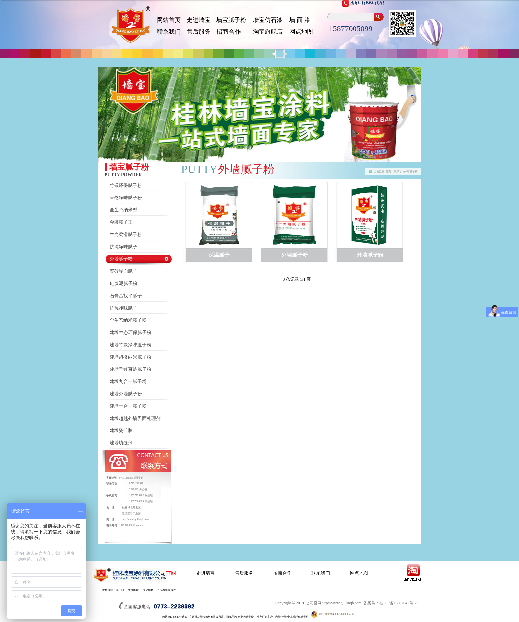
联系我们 (169, 31)
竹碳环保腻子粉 (126, 185)
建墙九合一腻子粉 (128, 381)
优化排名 (148, 590)
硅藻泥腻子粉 (123, 283)
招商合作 (282, 573)
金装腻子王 (121, 222)
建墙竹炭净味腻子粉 (130, 344)
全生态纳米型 (123, 209)
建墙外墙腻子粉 (126, 393)
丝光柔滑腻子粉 (126, 234)
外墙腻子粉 (121, 258)
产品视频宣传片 (166, 590)
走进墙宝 (199, 20)
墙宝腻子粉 (231, 20)
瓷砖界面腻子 (123, 271)
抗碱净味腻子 (123, 246)
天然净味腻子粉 (126, 197)
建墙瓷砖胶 (121, 430)
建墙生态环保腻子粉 (130, 332)
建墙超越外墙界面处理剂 (135, 418)
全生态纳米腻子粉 (128, 320)
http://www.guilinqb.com (135, 519)
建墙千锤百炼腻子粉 (130, 369)
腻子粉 (120, 590)
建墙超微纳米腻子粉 (130, 357)
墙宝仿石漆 (268, 20)
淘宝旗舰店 (268, 31)
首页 (388, 171)
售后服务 (199, 31)
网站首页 (169, 20)
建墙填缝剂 (121, 442)
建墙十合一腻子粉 (128, 406)
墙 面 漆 (299, 20)
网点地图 (301, 31)
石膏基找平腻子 (126, 295)
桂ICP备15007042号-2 (398, 603)
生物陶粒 (133, 590)
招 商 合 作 (228, 31)
